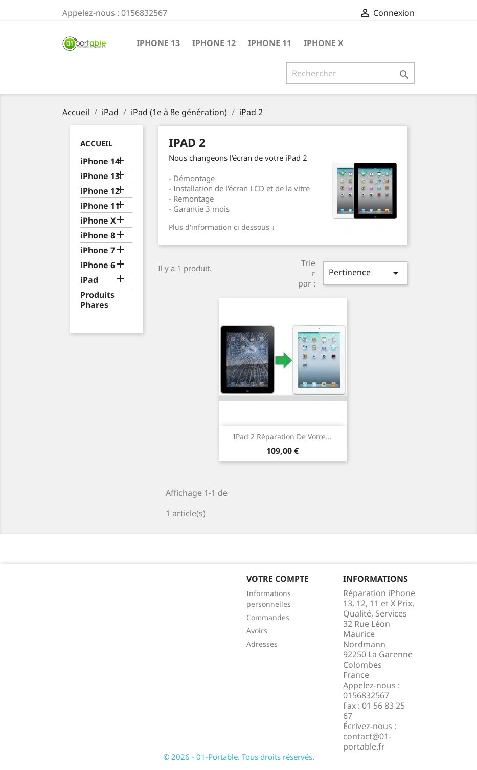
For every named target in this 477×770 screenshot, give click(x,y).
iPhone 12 (214, 43)
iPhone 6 (97, 265)
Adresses (262, 644)
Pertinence (365, 273)
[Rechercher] (350, 73)
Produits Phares (97, 300)
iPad (89, 280)
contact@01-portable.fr (367, 741)
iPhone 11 (269, 43)
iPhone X (324, 43)
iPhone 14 (100, 161)
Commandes (267, 617)
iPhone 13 (158, 43)
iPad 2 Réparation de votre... (282, 437)
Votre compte (277, 578)
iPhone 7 (97, 250)
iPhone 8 (97, 235)
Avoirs (256, 630)
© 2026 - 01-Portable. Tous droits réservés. (238, 757)
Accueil (96, 143)
